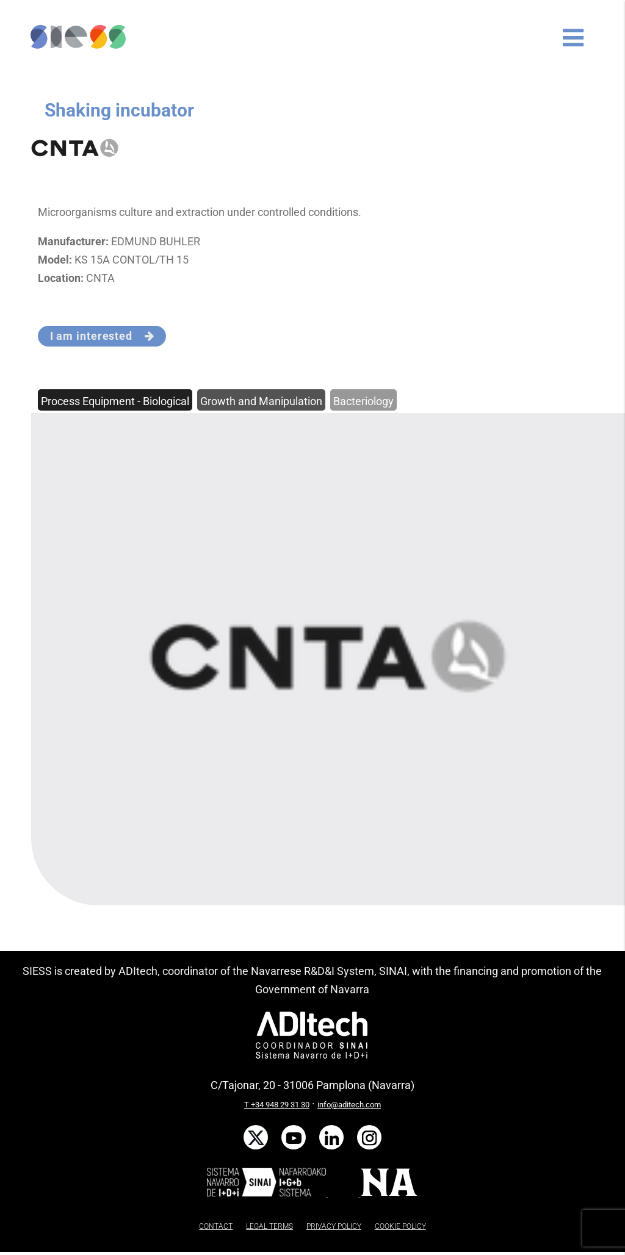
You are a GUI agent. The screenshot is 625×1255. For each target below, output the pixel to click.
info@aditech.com (349, 1104)
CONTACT (216, 1226)
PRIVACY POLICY (333, 1226)
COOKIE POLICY (400, 1226)
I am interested (102, 335)
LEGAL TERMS (269, 1226)
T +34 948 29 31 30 (276, 1104)
